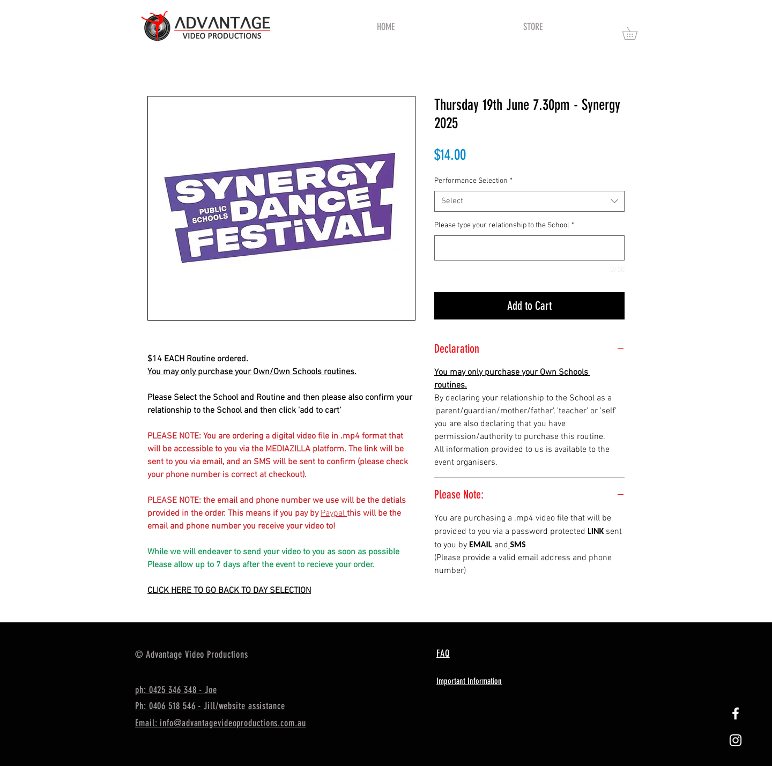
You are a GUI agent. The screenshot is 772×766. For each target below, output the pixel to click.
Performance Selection (473, 180)
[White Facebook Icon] (736, 713)
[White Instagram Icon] (736, 740)
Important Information (469, 681)
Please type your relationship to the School (504, 225)
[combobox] (529, 201)
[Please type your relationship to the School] (529, 248)
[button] (636, 33)
